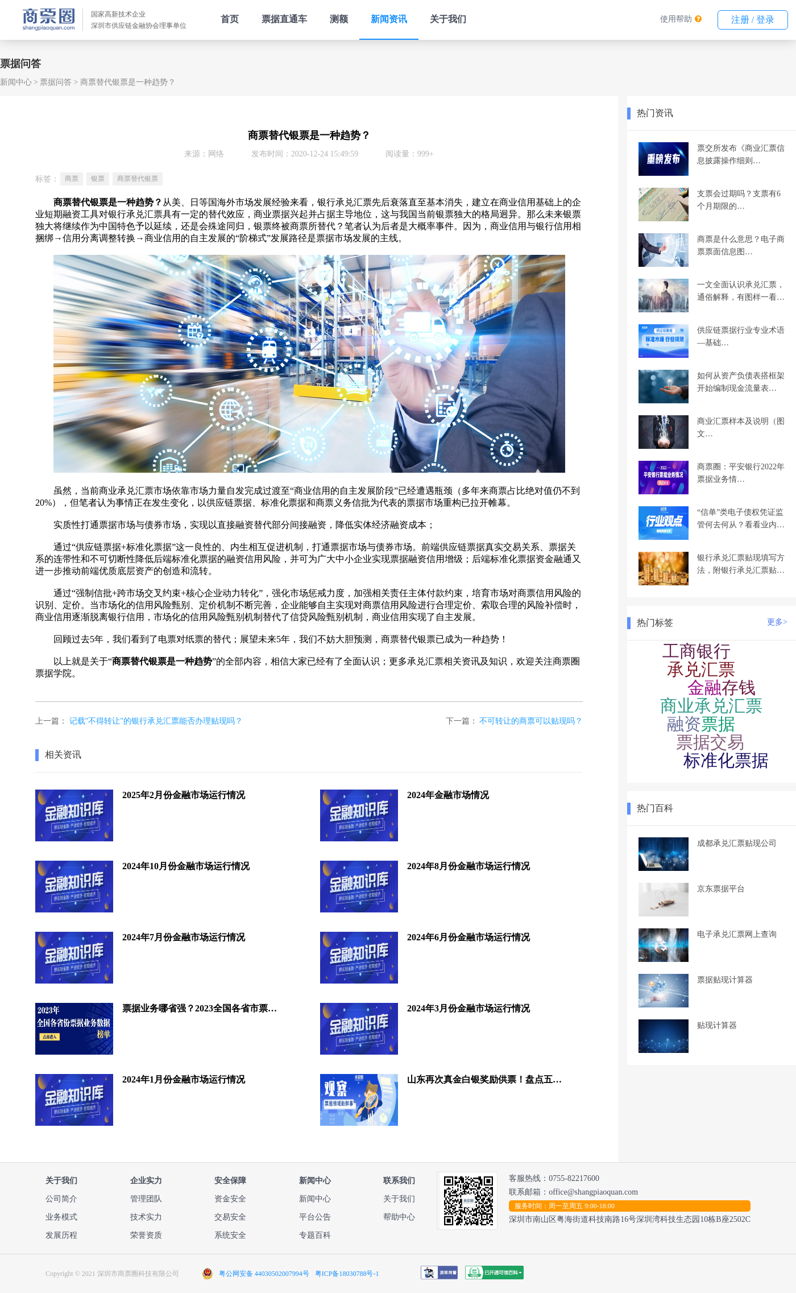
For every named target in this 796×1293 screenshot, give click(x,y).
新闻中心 (16, 82)
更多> (777, 622)
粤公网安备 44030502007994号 (264, 1274)
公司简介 (61, 1199)
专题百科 (315, 1235)
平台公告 (315, 1217)
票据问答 (56, 82)
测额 (339, 19)
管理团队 (146, 1199)
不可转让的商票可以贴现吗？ (531, 721)
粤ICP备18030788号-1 (347, 1274)
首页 (230, 19)
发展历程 (61, 1235)
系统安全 (230, 1235)
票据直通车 (284, 19)
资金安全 (230, 1199)
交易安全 (230, 1217)
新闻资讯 (389, 19)
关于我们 (448, 19)
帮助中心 (399, 1217)
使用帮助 (676, 19)
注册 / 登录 (752, 19)
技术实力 (146, 1217)
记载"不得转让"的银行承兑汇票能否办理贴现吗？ (156, 721)
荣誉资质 (146, 1235)
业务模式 (61, 1217)
